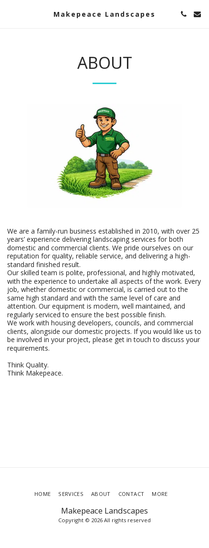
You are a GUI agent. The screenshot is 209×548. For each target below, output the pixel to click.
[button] (10, 13)
